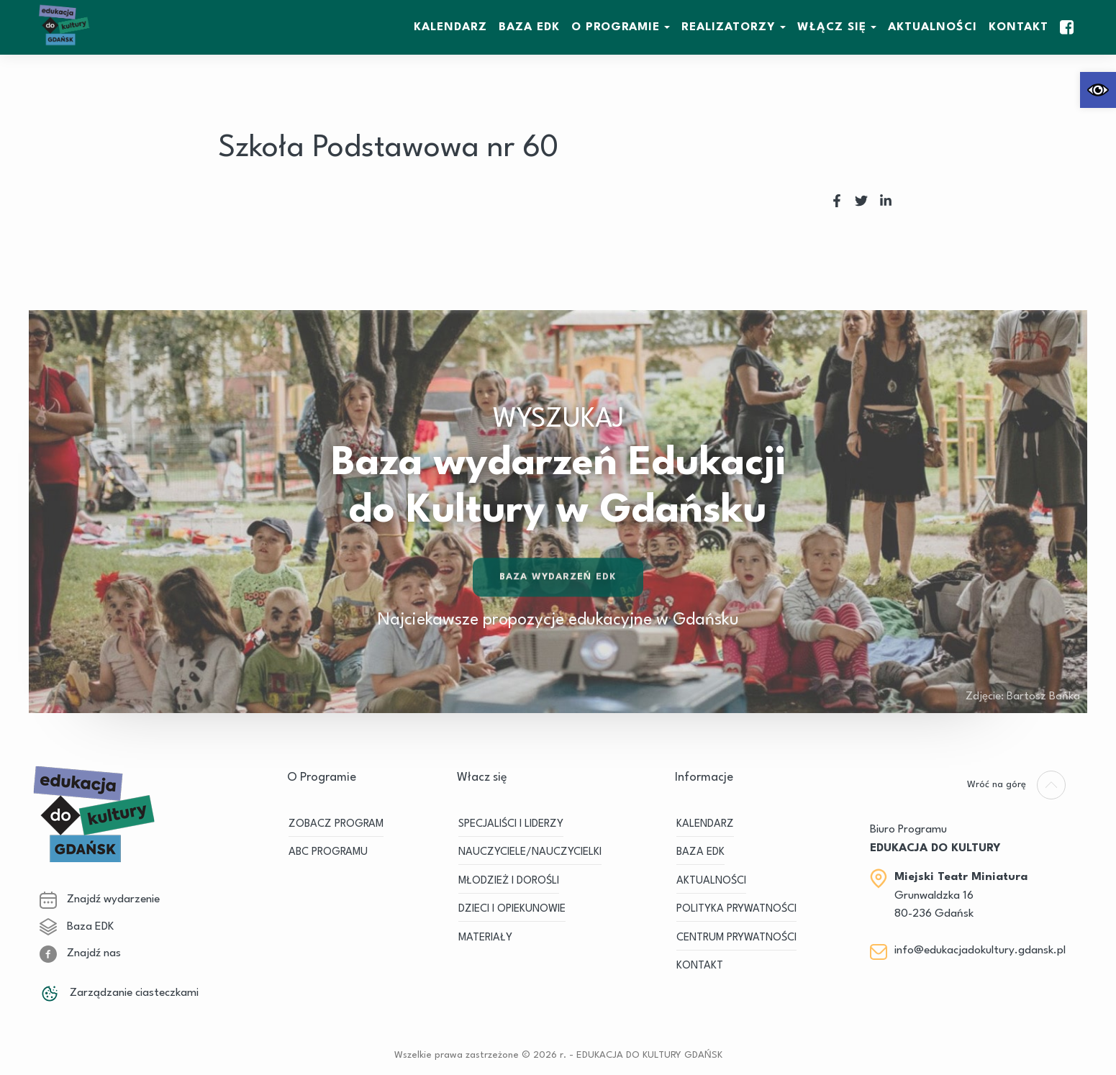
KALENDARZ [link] (450, 27)
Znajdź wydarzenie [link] (100, 899)
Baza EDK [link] (77, 927)
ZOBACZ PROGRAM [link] (336, 824)
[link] (1098, 90)
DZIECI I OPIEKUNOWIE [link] (512, 909)
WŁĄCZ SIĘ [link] (831, 27)
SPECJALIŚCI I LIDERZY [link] (510, 824)
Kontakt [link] (1018, 27)
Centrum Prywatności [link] (736, 938)
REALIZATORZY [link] (728, 27)
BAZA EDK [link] (529, 27)
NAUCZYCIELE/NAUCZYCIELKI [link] (530, 852)
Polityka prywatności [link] (736, 909)
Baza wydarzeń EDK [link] (558, 579)
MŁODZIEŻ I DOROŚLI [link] (508, 881)
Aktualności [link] (932, 27)
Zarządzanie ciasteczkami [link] (119, 993)
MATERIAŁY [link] (485, 938)
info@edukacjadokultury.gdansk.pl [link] (980, 950)
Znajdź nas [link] (80, 953)
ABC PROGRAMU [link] (328, 852)
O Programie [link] (615, 27)
